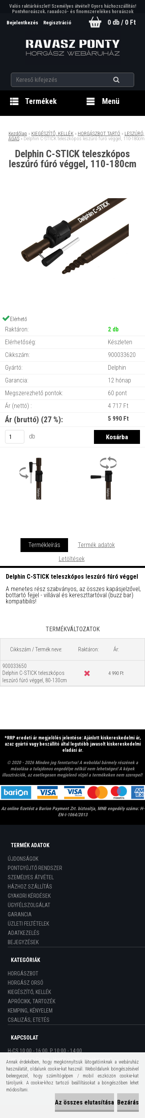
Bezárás (128, 1102)
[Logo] (72, 48)
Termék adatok (96, 545)
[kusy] (14, 436)
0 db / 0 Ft (121, 22)
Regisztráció (57, 22)
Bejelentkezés (23, 22)
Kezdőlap (18, 133)
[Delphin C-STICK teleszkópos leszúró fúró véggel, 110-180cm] (73, 201)
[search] (126, 80)
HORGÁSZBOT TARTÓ (99, 133)
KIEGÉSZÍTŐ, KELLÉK (52, 133)
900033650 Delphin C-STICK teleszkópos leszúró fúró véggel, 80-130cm (34, 673)
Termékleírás (44, 545)
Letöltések (72, 558)
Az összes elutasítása (84, 1102)
